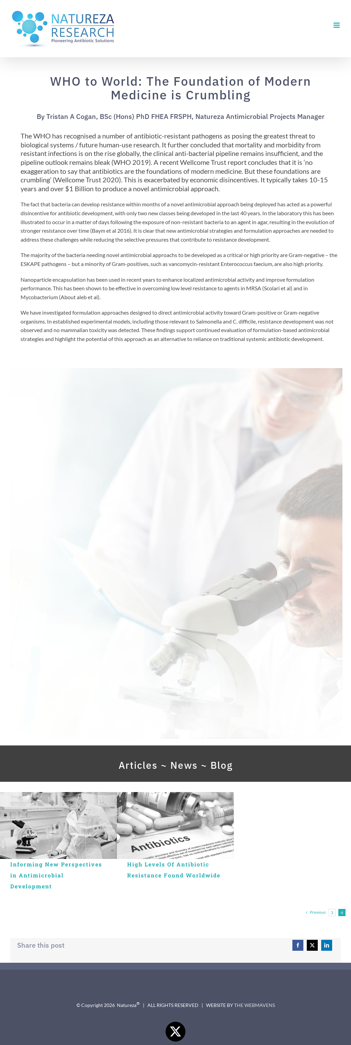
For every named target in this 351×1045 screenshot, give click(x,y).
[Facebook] (298, 945)
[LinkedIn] (326, 945)
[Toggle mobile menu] (337, 25)
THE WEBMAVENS (254, 1005)
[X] (312, 945)
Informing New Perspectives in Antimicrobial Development (56, 875)
